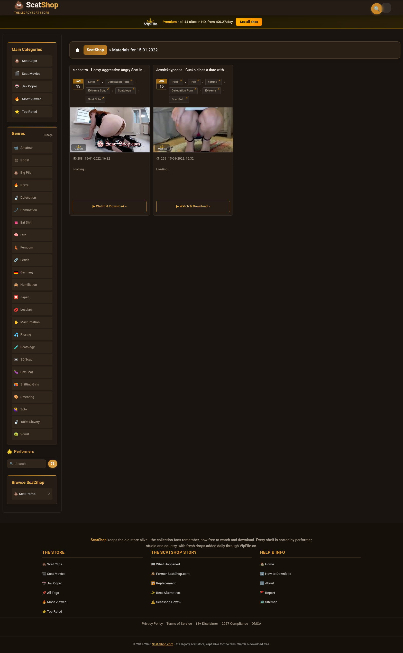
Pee (193, 82)
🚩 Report (267, 593)
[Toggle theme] (391, 8)
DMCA (256, 624)
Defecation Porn (118, 82)
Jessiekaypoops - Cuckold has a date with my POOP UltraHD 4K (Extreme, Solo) (193, 71)
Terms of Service (179, 624)
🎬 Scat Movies (54, 574)
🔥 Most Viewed (54, 602)
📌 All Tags (50, 593)
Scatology (124, 91)
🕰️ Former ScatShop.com (170, 574)
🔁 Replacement (163, 583)
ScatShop (96, 50)
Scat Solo (94, 100)
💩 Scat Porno (24, 494)
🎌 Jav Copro (52, 583)
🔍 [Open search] (377, 9)
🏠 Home (267, 564)
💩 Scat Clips (52, 564)
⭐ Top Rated (52, 611)
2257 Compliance (235, 624)
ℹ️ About (267, 583)
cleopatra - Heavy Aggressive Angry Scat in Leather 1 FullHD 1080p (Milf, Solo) (109, 71)
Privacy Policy (152, 624)
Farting (212, 82)
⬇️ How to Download (275, 574)
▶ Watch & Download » (109, 207)
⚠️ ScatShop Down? (166, 602)
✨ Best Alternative (165, 593)
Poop (175, 82)
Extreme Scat (97, 91)
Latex (91, 82)
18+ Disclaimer (207, 624)
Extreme (210, 91)
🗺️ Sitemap (268, 602)
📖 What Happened (165, 564)
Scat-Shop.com (162, 644)
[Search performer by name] (26, 463)
